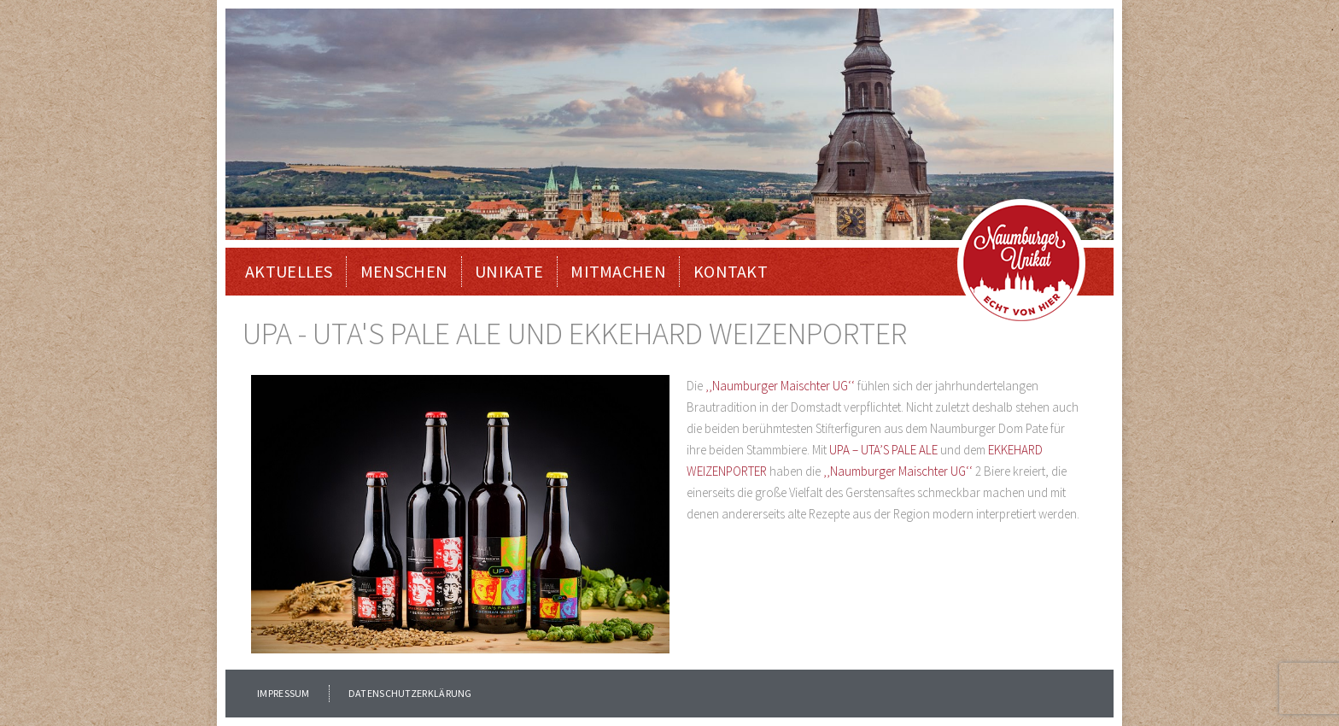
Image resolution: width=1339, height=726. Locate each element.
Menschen (403, 271)
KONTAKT (730, 271)
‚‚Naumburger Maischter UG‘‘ (780, 386)
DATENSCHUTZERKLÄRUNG (410, 693)
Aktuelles (289, 271)
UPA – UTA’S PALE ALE (883, 450)
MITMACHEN (618, 271)
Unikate (509, 271)
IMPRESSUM (283, 693)
